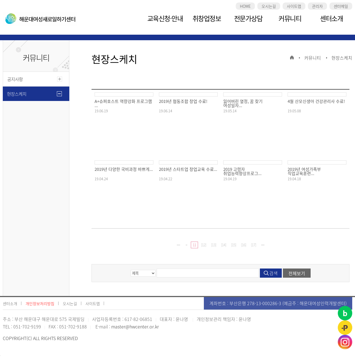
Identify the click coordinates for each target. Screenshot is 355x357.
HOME (245, 6)
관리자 (317, 6)
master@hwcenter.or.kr (135, 326)
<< (178, 244)
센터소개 (331, 18)
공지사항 (15, 79)
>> (262, 244)
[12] (203, 244)
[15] (233, 244)
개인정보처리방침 (40, 303)
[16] (243, 244)
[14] (223, 244)
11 (194, 244)
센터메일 (341, 6)
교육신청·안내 (165, 18)
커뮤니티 (289, 18)
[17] (253, 244)
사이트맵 (294, 6)
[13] (213, 244)
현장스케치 (16, 93)
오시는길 (269, 6)
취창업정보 (206, 18)
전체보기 (296, 273)
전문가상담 (248, 18)
